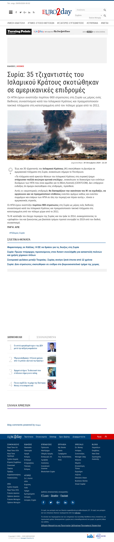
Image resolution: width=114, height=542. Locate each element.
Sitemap (53, 436)
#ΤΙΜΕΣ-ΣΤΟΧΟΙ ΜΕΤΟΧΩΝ (41, 23)
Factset (64, 495)
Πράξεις (10, 472)
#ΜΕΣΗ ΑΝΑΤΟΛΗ (16, 23)
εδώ (89, 32)
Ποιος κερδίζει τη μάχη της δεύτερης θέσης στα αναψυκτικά (30, 384)
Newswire (28, 447)
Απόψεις (78, 451)
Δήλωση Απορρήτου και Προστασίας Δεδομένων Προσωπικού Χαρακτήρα (71, 525)
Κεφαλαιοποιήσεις (14, 475)
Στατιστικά (11, 465)
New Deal (95, 454)
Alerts (60, 451)
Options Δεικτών (13, 496)
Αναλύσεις (45, 463)
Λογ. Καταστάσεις (64, 457)
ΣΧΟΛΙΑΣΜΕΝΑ (46, 337)
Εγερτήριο (79, 472)
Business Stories (81, 481)
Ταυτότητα (28, 436)
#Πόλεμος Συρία (17, 233)
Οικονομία (28, 451)
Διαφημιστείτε (79, 436)
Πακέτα (10, 468)
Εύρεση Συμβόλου (14, 462)
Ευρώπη (27, 485)
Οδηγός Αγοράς (47, 454)
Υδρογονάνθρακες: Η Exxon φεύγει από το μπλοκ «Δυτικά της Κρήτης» (28, 359)
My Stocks (62, 447)
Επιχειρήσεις (29, 463)
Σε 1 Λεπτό (28, 478)
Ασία (26, 488)
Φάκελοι (78, 460)
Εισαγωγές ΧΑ (46, 457)
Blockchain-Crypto (48, 472)
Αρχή (99, 436)
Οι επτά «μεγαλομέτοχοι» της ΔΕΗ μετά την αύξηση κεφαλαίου (28, 347)
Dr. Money (79, 447)
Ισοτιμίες (27, 497)
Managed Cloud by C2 (27, 538)
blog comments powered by (24, 425)
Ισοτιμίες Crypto (30, 500)
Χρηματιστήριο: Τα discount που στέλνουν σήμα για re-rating (27, 371)
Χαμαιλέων (96, 447)
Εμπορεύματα (29, 494)
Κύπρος (27, 469)
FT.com (45, 495)
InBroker (78, 513)
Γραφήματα (62, 454)
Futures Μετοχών (13, 499)
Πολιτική (27, 466)
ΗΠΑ (26, 481)
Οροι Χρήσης (64, 436)
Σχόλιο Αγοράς (12, 459)
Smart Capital (80, 484)
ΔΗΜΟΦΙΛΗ (14, 337)
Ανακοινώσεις (12, 478)
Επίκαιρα (27, 460)
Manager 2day (80, 457)
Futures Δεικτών (13, 493)
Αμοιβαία (44, 460)
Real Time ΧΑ (12, 447)
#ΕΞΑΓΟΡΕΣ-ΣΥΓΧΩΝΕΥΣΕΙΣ (70, 23)
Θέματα (78, 463)
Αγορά (26, 454)
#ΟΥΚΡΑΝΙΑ (92, 23)
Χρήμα (26, 491)
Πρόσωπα (45, 447)
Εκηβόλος (95, 451)
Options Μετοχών (13, 502)
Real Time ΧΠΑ (13, 451)
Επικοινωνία (41, 436)
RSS (60, 460)
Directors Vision (81, 478)
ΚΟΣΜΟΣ (20, 66)
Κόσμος (27, 457)
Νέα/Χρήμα (45, 451)
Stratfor (54, 495)
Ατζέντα (78, 475)
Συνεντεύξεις (80, 454)
